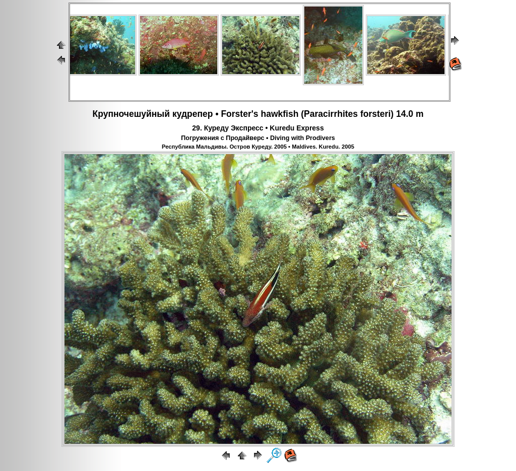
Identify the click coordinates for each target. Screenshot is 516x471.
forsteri (375, 114)
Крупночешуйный (131, 114)
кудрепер (192, 114)
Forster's (239, 114)
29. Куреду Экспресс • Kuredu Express (258, 128)
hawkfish (279, 114)
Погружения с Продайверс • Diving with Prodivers (258, 138)
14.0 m (409, 114)
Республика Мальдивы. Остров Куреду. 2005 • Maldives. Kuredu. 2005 (258, 147)
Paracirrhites (331, 114)
